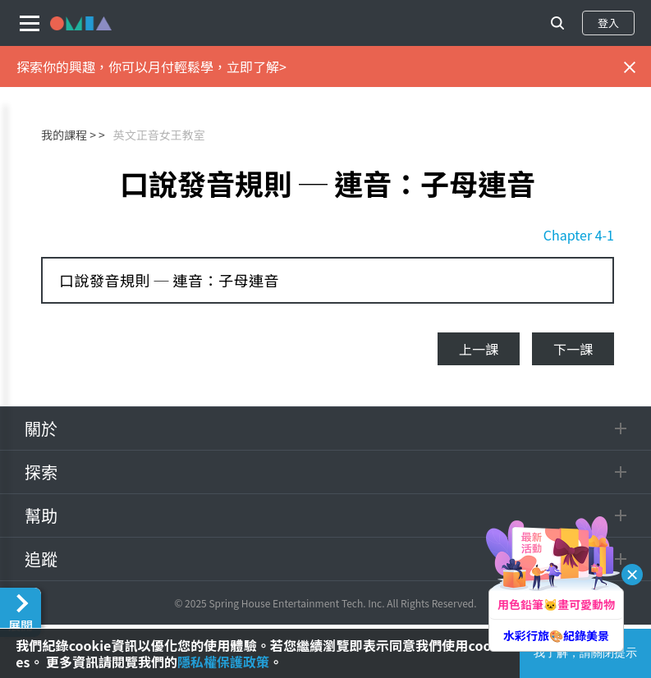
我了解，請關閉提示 (585, 652)
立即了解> (257, 66)
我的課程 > (68, 134)
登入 (608, 22)
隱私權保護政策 (223, 661)
